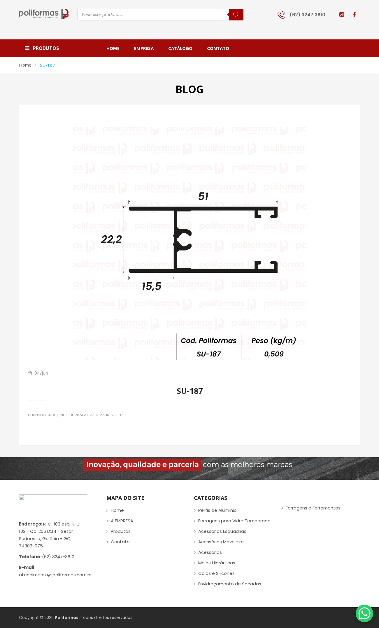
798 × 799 (97, 414)
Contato (120, 542)
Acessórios (210, 552)
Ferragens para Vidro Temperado (234, 521)
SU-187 (116, 414)
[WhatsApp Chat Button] (364, 613)
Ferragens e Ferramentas (313, 508)
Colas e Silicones (216, 573)
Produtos (121, 531)
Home (25, 65)
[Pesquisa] (236, 14)
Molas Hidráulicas (216, 563)
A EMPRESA (122, 521)
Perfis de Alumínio (217, 510)
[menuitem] (116, 48)
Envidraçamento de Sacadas (229, 584)
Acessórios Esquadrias (222, 531)
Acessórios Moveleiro (221, 542)
